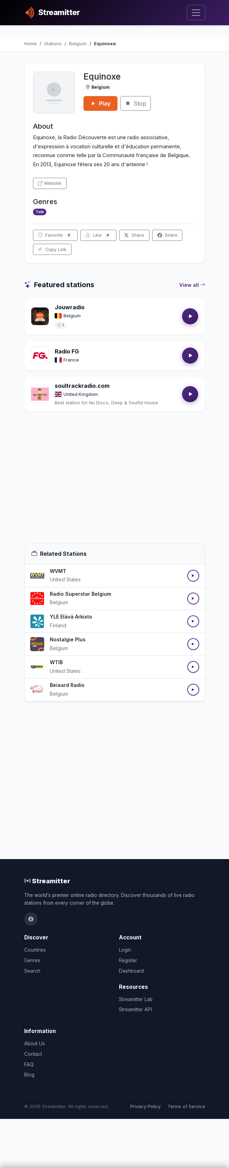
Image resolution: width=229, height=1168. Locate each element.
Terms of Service (186, 1106)
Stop (135, 103)
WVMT (58, 571)
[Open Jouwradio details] (40, 316)
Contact (33, 1054)
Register (128, 960)
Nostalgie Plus (68, 639)
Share (134, 235)
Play (100, 103)
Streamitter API (135, 1009)
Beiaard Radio (67, 685)
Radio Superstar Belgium (80, 594)
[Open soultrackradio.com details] (40, 394)
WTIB (56, 662)
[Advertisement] (114, 486)
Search (32, 971)
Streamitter (47, 881)
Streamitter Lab (136, 999)
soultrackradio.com (82, 385)
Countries (35, 950)
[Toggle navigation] (196, 13)
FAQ (29, 1064)
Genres (32, 960)
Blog (29, 1075)
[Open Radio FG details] (40, 355)
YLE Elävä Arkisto (71, 617)
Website (49, 183)
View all (192, 285)
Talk (39, 211)
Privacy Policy (145, 1106)
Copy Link (52, 249)
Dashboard (131, 971)
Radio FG (67, 351)
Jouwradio (70, 307)
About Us (34, 1043)
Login (125, 950)
